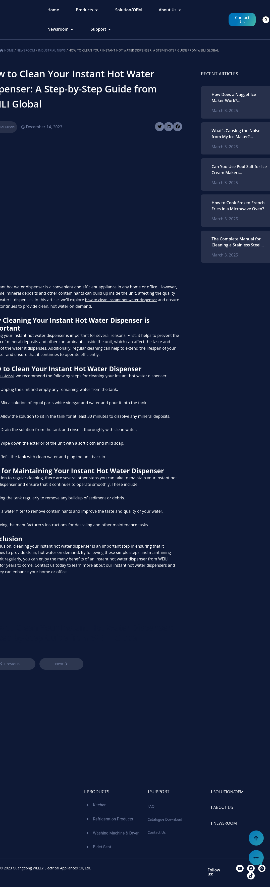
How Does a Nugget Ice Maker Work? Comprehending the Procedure (233, 97)
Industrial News (52, 50)
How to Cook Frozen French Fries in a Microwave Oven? (238, 206)
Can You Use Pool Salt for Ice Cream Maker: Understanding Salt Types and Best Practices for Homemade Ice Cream (239, 170)
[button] (265, 19)
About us (223, 806)
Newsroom (26, 50)
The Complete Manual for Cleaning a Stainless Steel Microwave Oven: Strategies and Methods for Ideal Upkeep (238, 242)
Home (9, 50)
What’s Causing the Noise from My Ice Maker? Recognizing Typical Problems (235, 134)
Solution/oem (229, 790)
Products (97, 790)
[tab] (53, 10)
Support (159, 790)
